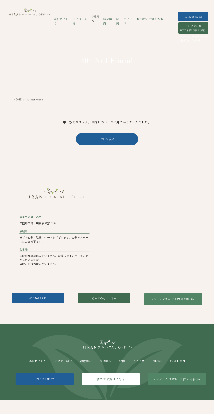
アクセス (129, 16)
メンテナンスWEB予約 (193, 28)
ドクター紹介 (83, 16)
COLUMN (153, 16)
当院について (66, 16)
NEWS (140, 16)
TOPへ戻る (107, 139)
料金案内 (110, 16)
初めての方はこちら (107, 318)
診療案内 (86, 377)
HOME (17, 99)
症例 (119, 16)
